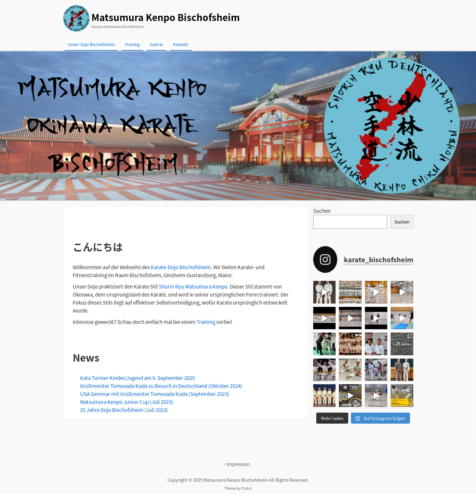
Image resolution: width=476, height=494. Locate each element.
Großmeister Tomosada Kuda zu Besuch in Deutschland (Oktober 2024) (161, 386)
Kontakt (180, 44)
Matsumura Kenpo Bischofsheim (165, 17)
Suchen (322, 210)
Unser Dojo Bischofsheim (91, 44)
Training (132, 44)
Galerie (156, 44)
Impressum (238, 464)
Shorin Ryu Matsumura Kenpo (193, 286)
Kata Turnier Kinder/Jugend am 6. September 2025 (137, 378)
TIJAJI (247, 488)
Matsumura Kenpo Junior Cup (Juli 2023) (126, 402)
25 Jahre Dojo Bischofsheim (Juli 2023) (124, 410)
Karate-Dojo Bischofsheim (181, 267)
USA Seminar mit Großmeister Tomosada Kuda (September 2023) (154, 394)
